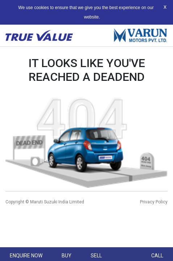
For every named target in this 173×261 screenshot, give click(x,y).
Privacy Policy (154, 201)
